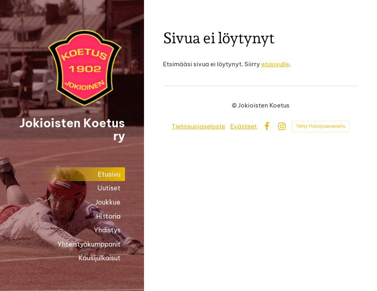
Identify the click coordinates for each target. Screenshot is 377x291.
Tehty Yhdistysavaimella (320, 126)
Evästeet (243, 126)
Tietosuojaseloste (198, 126)
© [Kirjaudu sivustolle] (235, 105)
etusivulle (275, 64)
